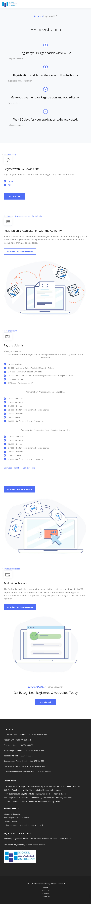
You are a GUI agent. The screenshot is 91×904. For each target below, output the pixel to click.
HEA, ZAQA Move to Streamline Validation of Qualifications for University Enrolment (38, 797)
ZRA (9, 185)
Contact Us (45, 897)
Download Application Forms (20, 251)
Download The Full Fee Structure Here (19, 468)
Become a (38, 16)
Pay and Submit (10, 331)
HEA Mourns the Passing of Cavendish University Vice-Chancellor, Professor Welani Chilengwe (42, 786)
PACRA (10, 181)
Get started (14, 196)
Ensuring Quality (36, 687)
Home (45, 887)
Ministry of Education (12, 814)
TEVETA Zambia (10, 821)
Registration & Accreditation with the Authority (23, 216)
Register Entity (10, 154)
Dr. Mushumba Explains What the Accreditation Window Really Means (32, 801)
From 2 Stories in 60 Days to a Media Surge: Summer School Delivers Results (35, 794)
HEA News (45, 893)
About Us (45, 890)
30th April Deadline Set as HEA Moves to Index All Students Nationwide (32, 790)
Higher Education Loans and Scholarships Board (23, 825)
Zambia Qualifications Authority (16, 817)
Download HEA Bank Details (19, 489)
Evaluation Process (12, 569)
